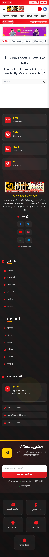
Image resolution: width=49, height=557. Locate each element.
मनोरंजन (8, 349)
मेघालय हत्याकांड (16, 41)
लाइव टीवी (34, 2)
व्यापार (8, 342)
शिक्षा (22, 16)
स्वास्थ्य (14, 16)
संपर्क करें (9, 299)
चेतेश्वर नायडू (38, 41)
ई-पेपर (43, 2)
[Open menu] (4, 9)
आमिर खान (28, 41)
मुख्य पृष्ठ (9, 270)
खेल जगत (9, 335)
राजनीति (6, 16)
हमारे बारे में (9, 277)
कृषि (36, 16)
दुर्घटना (43, 16)
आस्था (29, 16)
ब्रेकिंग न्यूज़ (9, 292)
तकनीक (8, 357)
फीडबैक (8, 306)
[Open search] (40, 9)
